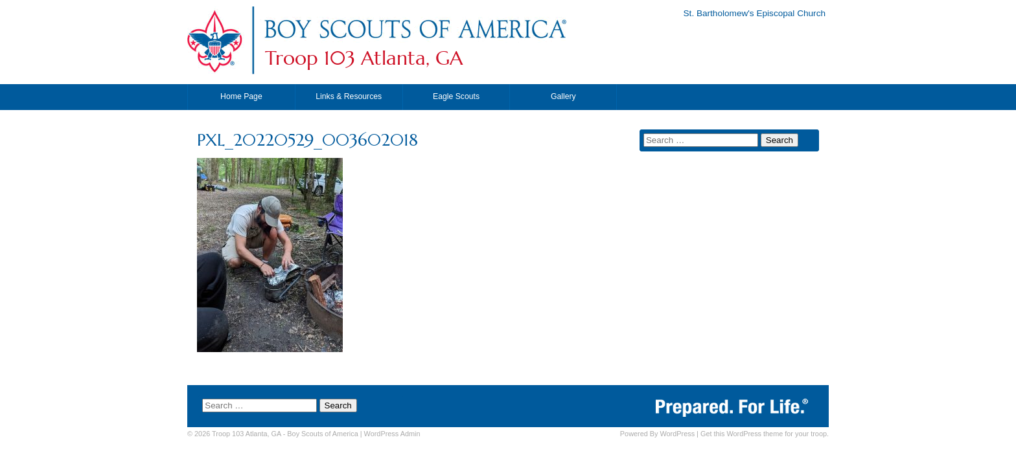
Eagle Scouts (456, 96)
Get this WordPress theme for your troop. (764, 434)
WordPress (677, 434)
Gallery (563, 96)
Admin (392, 434)
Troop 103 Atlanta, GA (364, 58)
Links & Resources (349, 96)
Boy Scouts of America (322, 434)
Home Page (241, 96)
